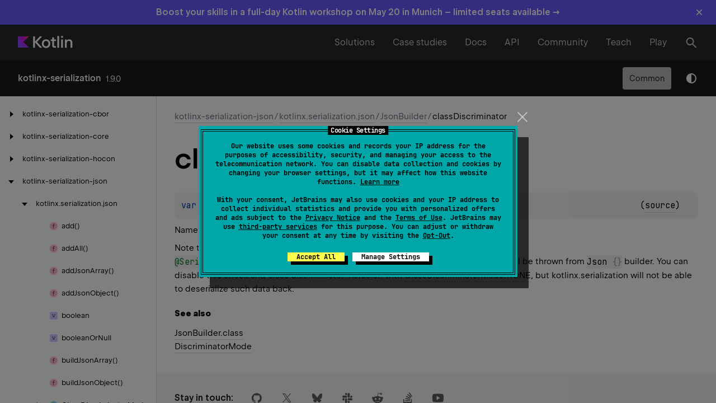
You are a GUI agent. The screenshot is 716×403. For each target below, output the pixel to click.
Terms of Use (418, 217)
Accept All (316, 256)
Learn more (379, 181)
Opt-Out (436, 235)
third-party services (278, 226)
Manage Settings (390, 256)
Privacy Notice (332, 217)
